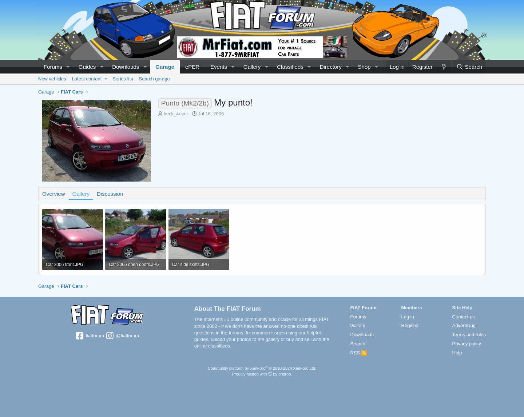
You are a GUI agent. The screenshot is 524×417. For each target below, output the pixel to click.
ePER (192, 67)
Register (410, 325)
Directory (331, 67)
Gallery (252, 67)
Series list (122, 79)
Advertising (464, 325)
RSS (358, 353)
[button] (68, 67)
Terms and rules (469, 334)
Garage (164, 67)
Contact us (463, 316)
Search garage (154, 79)
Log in (407, 316)
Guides (87, 67)
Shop (364, 67)
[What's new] (443, 67)
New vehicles (52, 79)
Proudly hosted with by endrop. (262, 374)
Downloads (125, 67)
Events (218, 67)
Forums (53, 67)
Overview (53, 194)
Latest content (87, 79)
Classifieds (290, 67)
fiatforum (89, 336)
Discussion (110, 194)
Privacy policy (466, 343)
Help (457, 353)
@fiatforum (122, 336)
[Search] (469, 67)
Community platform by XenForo (262, 368)
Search (357, 343)
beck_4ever (176, 113)
